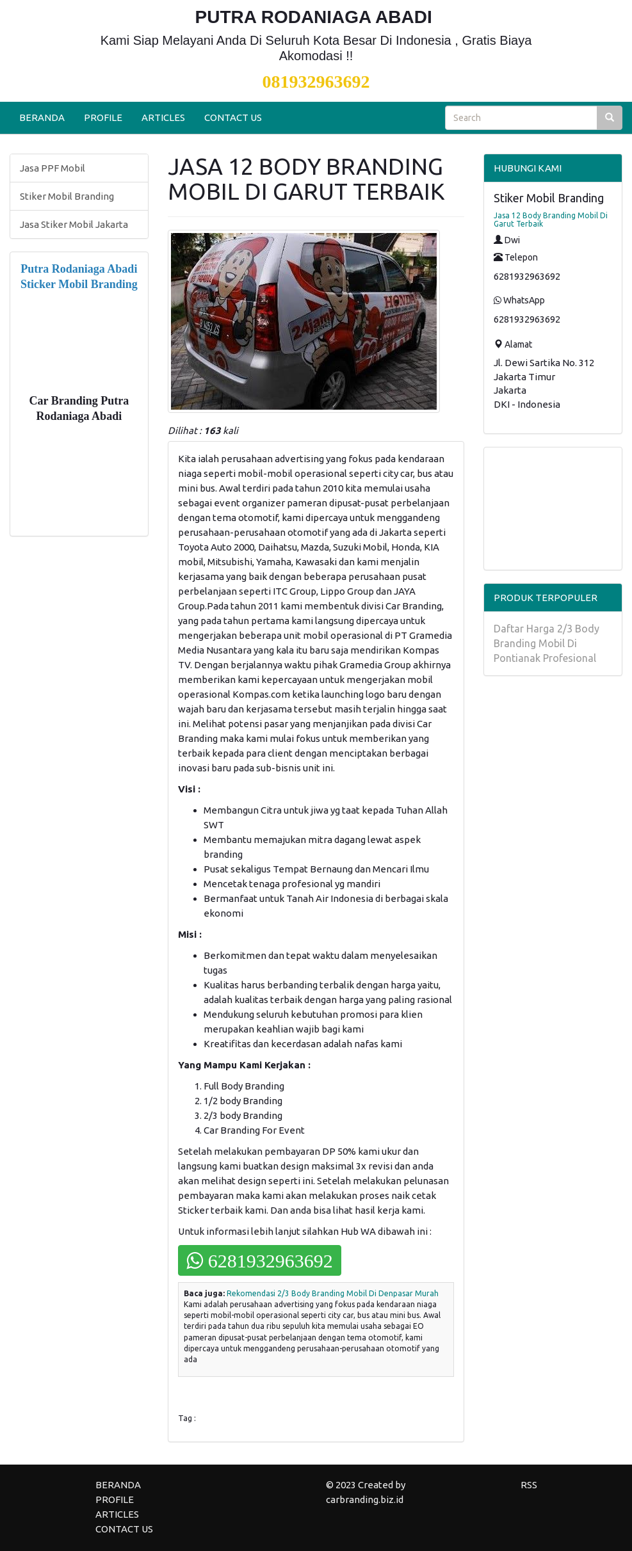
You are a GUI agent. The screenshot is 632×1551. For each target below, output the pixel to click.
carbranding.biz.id (364, 1499)
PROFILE (103, 117)
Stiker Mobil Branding (67, 196)
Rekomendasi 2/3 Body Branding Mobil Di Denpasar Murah (333, 1293)
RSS (529, 1484)
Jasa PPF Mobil (52, 168)
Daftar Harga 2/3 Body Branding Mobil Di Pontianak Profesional (546, 643)
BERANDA (42, 117)
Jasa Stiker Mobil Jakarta (74, 224)
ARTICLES (163, 117)
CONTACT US (233, 117)
